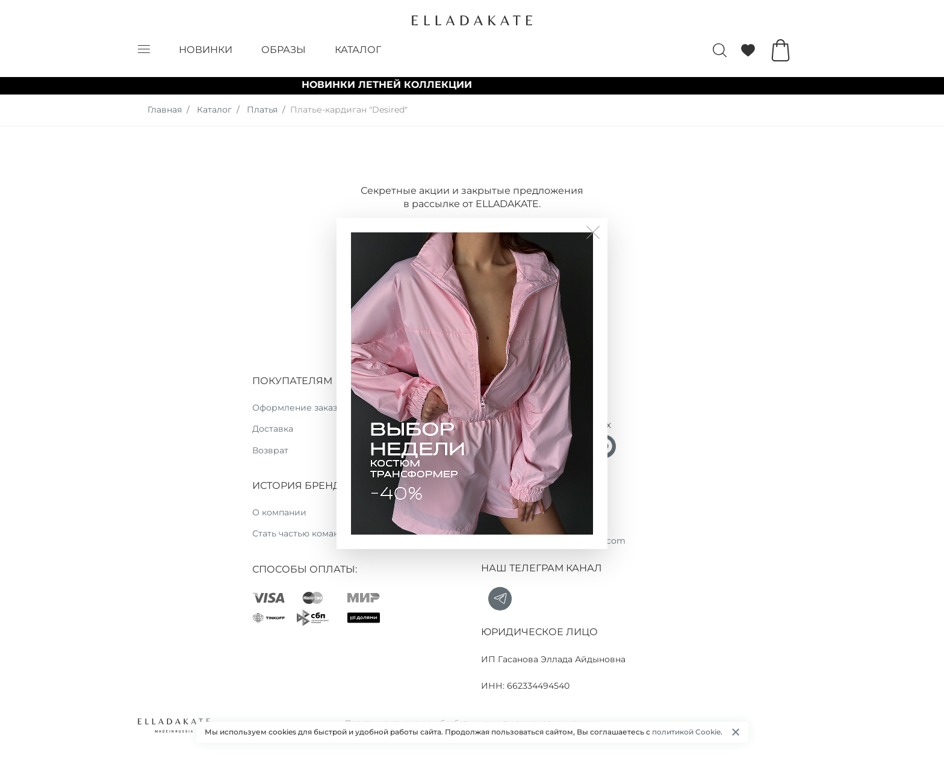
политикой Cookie (686, 731)
